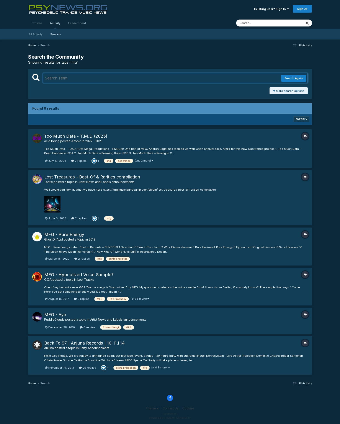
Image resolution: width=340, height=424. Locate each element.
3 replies (81, 298)
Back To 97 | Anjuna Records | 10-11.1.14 (84, 343)
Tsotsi (48, 182)
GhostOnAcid (53, 239)
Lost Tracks (85, 279)
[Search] (257, 23)
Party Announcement (94, 348)
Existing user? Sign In (271, 9)
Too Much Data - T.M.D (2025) (75, 136)
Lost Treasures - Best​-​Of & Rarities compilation (92, 177)
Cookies (188, 408)
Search (55, 34)
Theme (152, 408)
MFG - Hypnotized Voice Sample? (79, 274)
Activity (55, 25)
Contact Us (170, 408)
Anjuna (49, 348)
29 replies (87, 367)
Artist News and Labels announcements (106, 182)
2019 (92, 239)
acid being (51, 141)
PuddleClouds (54, 319)
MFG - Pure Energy (64, 234)
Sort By (301, 119)
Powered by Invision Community (170, 417)
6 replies (87, 327)
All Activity (35, 34)
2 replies (79, 160)
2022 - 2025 (94, 141)
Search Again (293, 78)
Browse (37, 23)
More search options (288, 90)
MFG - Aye (55, 314)
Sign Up (302, 8)
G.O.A (48, 279)
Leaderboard (77, 23)
